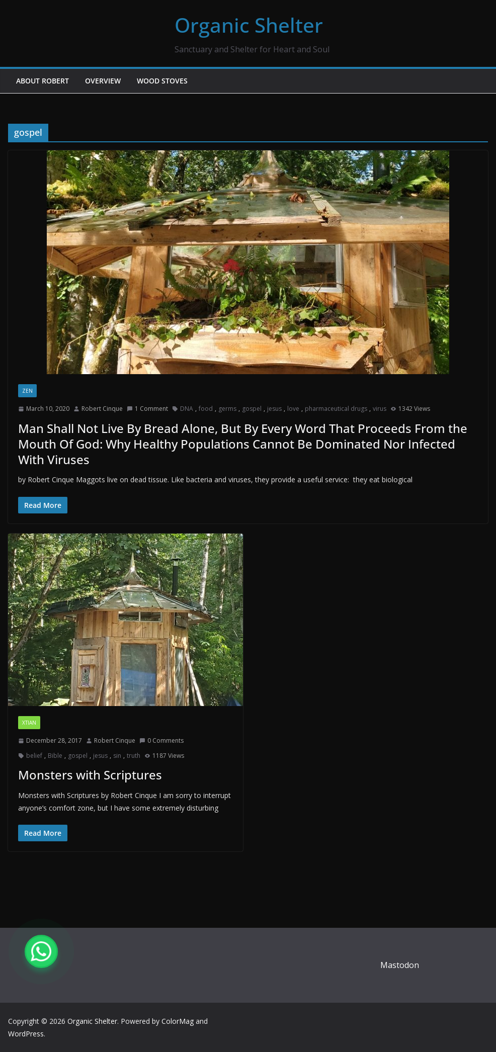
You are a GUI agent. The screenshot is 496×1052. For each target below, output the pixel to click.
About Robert (42, 80)
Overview (103, 80)
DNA (186, 408)
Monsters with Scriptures (90, 774)
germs (227, 408)
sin (117, 755)
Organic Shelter (249, 25)
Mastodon (399, 965)
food (206, 408)
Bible (55, 755)
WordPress (26, 1033)
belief (34, 755)
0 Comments (161, 740)
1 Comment (147, 408)
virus (379, 408)
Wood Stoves (162, 80)
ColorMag (177, 1021)
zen (27, 390)
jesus (274, 408)
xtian (29, 722)
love (293, 408)
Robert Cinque (102, 408)
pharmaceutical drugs (336, 408)
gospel (252, 408)
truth (133, 755)
